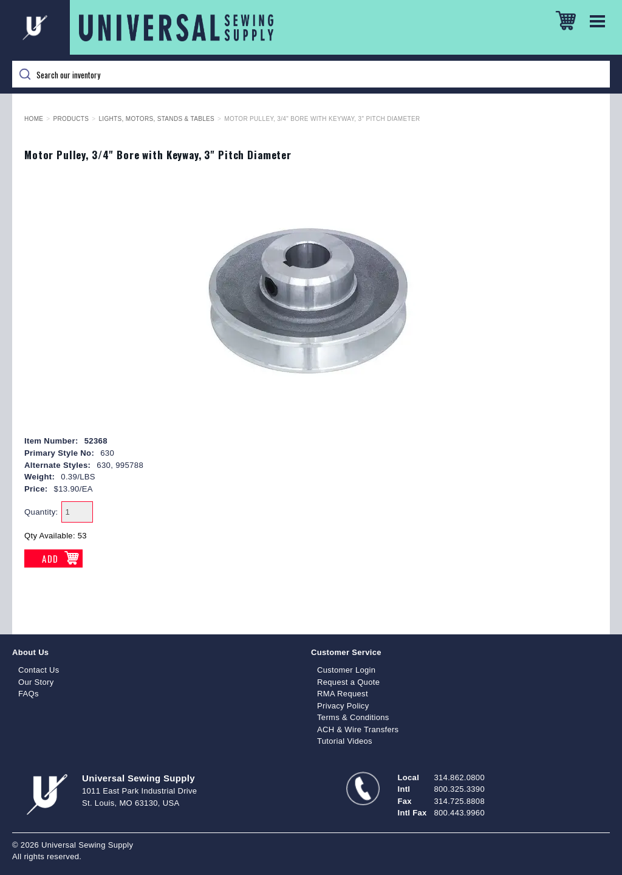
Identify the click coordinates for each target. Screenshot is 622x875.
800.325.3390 (459, 789)
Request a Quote (348, 682)
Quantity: (41, 511)
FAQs (28, 693)
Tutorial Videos (344, 741)
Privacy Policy (343, 705)
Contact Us (39, 669)
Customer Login (346, 669)
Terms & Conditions (353, 717)
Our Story (36, 682)
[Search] (311, 74)
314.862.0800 (459, 777)
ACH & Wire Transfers (357, 729)
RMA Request (342, 693)
